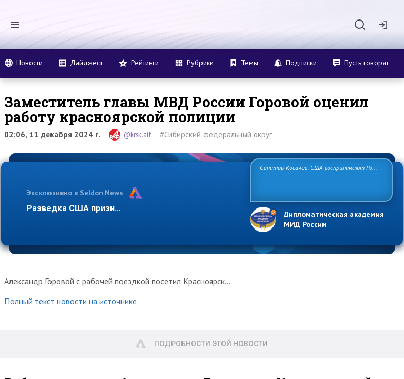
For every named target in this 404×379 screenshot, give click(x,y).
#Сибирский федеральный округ (216, 134)
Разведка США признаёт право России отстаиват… (132, 208)
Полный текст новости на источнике (70, 301)
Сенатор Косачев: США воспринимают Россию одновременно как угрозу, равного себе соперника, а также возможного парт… (320, 179)
